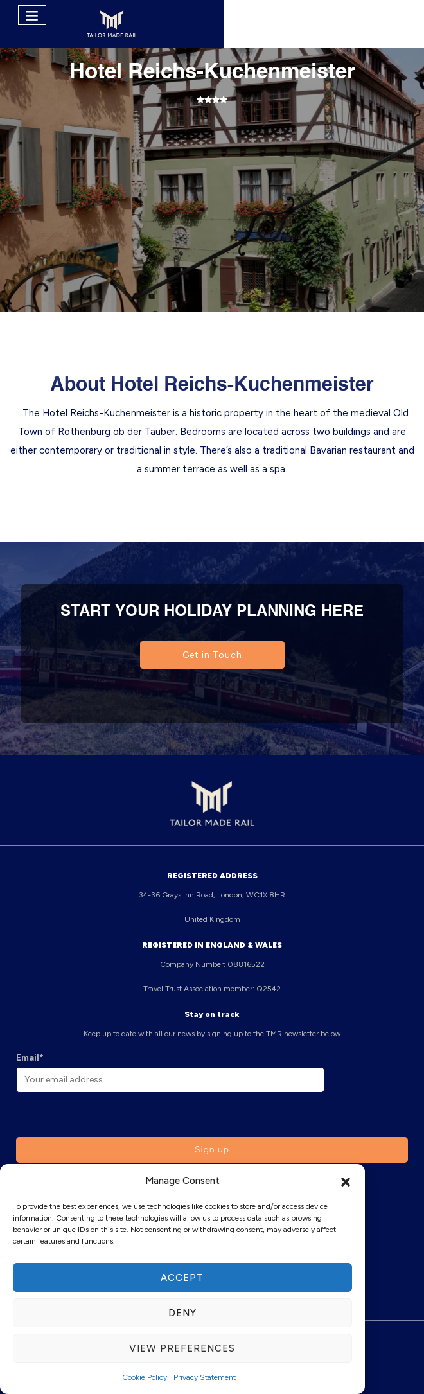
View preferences (182, 1348)
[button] (345, 1180)
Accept (182, 1278)
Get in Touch (212, 654)
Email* (30, 1057)
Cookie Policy (144, 1377)
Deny (182, 1313)
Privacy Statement (204, 1377)
